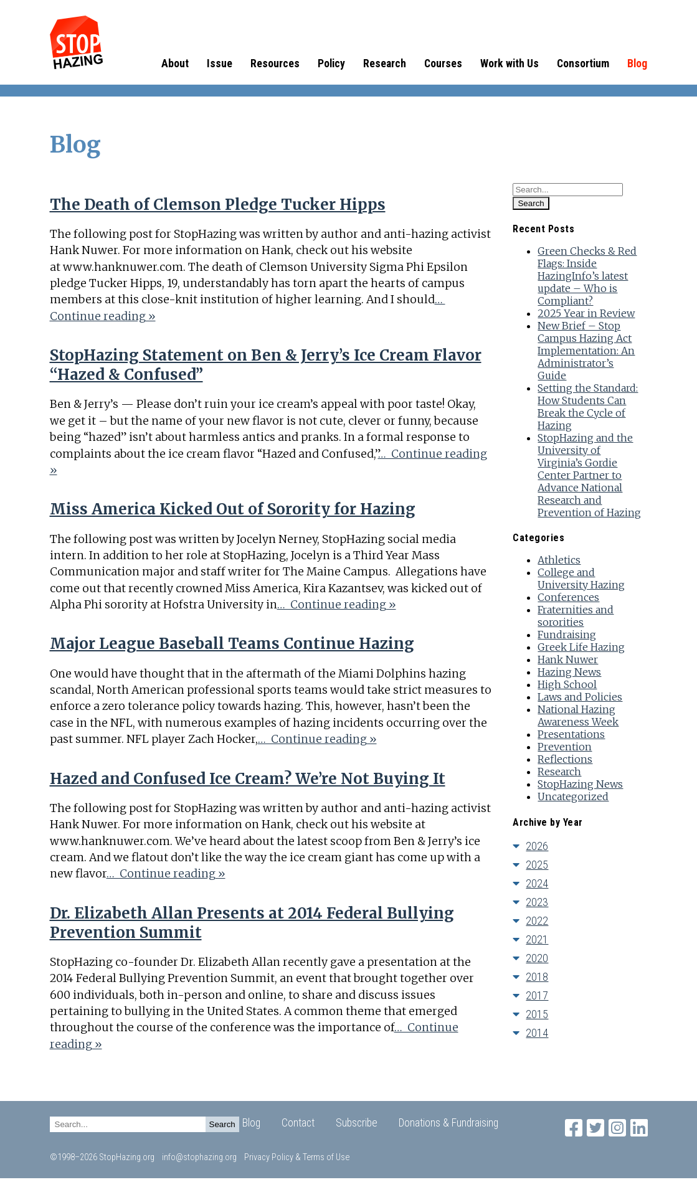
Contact (298, 1123)
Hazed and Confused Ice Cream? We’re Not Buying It (247, 778)
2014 (537, 1032)
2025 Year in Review (586, 313)
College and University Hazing (581, 578)
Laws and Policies (580, 697)
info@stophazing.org (199, 1157)
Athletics (559, 560)
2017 (537, 995)
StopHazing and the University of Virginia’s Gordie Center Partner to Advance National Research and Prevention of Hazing (589, 475)
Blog (637, 63)
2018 (537, 976)
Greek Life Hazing (581, 647)
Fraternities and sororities (576, 615)
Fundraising (567, 634)
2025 (537, 864)
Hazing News (569, 672)
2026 (537, 846)
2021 (537, 939)
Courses (443, 63)
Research (384, 63)
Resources (275, 63)
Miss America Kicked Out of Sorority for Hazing (232, 509)
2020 (537, 958)
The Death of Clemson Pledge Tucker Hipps (218, 204)
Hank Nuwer (568, 659)
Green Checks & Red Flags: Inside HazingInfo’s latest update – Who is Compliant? (587, 276)
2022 (537, 920)
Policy (331, 63)
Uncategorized (573, 796)
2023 (537, 902)
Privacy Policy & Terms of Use (296, 1157)
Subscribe (356, 1123)
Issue (219, 63)
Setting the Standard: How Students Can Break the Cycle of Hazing (588, 407)
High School (567, 684)
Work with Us (509, 63)
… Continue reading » (336, 605)
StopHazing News (580, 784)
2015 (537, 1014)
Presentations (571, 734)
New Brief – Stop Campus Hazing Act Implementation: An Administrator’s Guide (586, 350)
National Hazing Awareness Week (578, 715)
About (175, 63)
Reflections (565, 759)
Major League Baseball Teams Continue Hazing (232, 643)
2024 (537, 883)
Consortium (583, 63)
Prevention (565, 746)
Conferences (568, 597)
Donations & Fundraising (448, 1123)
